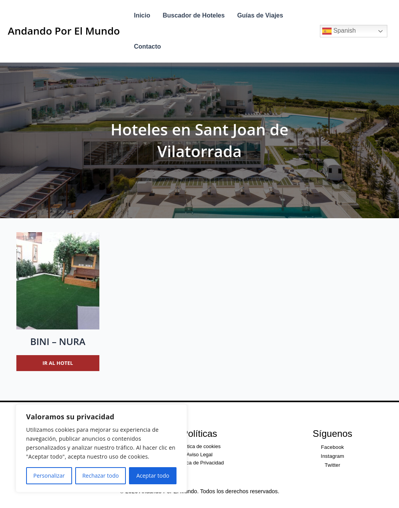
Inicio (142, 15)
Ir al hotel (57, 362)
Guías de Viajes (260, 15)
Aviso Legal (199, 454)
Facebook (332, 447)
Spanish (339, 31)
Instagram (332, 456)
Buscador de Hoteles (193, 15)
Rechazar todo (100, 475)
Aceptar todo (152, 475)
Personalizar (49, 475)
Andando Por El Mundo (64, 31)
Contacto (147, 46)
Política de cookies (199, 446)
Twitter (332, 465)
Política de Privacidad (199, 463)
